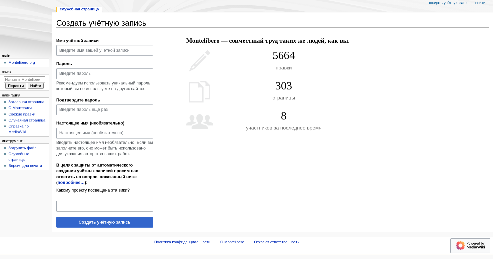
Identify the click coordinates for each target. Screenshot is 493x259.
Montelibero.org (21, 62)
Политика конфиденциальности (182, 242)
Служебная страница (79, 9)
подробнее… (71, 182)
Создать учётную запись (105, 222)
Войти (480, 3)
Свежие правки (21, 114)
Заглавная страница (26, 102)
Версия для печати (25, 166)
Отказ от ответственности (276, 242)
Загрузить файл (22, 148)
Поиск (6, 72)
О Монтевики (20, 108)
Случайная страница (26, 120)
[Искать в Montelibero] (24, 79)
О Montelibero (232, 242)
